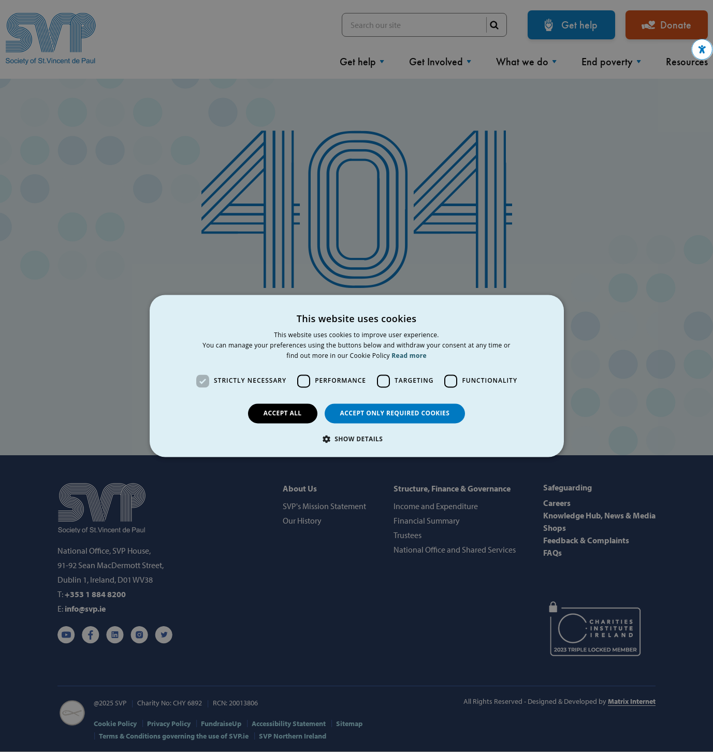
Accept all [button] (283, 413)
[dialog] (356, 376)
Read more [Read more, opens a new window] (408, 355)
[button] (702, 49)
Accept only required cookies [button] (395, 413)
